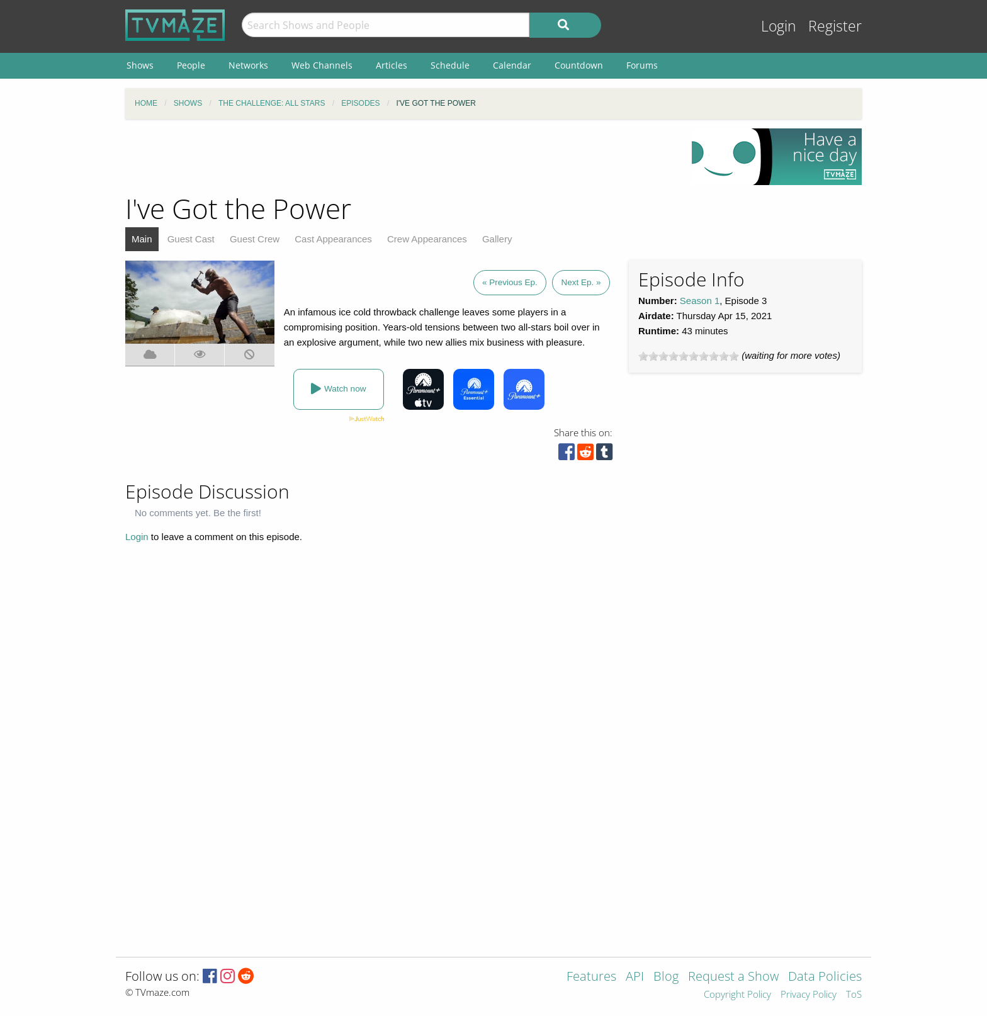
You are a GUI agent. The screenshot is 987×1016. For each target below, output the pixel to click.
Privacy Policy (809, 995)
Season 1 (699, 300)
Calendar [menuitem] (512, 65)
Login (778, 26)
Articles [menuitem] (391, 65)
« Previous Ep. (510, 282)
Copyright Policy (737, 995)
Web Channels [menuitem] (321, 65)
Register (835, 26)
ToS (854, 995)
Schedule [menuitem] (450, 65)
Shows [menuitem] (140, 65)
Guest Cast (191, 239)
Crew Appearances (427, 239)
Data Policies (825, 977)
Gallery (497, 239)
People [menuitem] (191, 65)
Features (591, 977)
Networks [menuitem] (248, 65)
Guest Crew (254, 239)
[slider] (688, 356)
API (635, 977)
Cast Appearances (333, 239)
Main (142, 239)
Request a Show (733, 977)
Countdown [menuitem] (579, 65)
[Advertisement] (399, 156)
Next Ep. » (581, 282)
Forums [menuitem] (642, 65)
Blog (666, 977)
